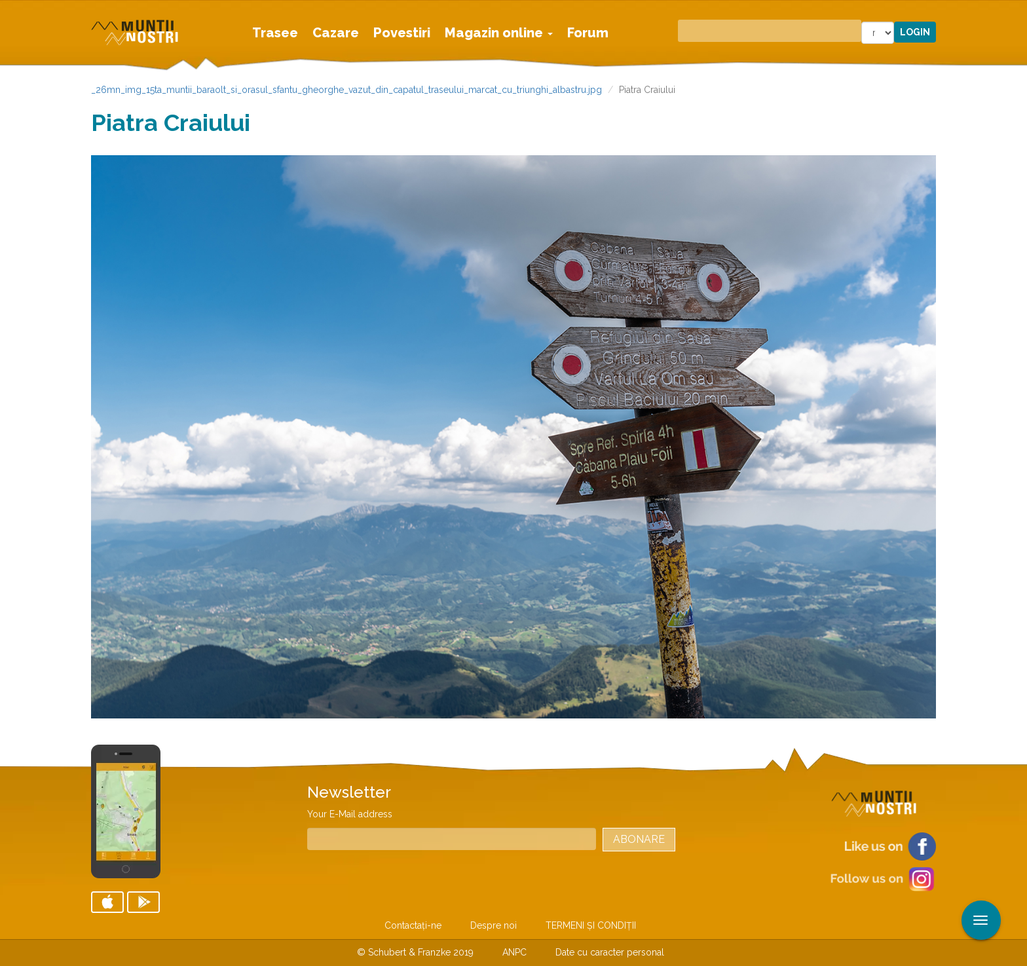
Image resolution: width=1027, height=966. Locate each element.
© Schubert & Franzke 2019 (415, 952)
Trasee (275, 33)
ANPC (514, 952)
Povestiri (401, 33)
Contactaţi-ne (412, 925)
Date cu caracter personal (609, 952)
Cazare (335, 33)
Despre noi (493, 925)
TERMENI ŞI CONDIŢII (591, 925)
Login (915, 32)
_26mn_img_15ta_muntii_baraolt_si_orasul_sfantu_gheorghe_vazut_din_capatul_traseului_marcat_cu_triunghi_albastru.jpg (346, 89)
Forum (587, 33)
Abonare (639, 839)
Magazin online (499, 33)
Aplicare (1017, 12)
